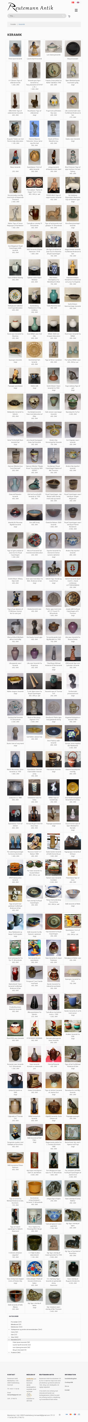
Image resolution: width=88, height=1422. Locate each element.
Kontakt (67, 1390)
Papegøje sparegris (72, 1116)
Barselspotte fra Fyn (73, 412)
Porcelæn (14, 1322)
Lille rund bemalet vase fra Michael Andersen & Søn (73, 113)
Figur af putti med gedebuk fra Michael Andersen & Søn (15, 906)
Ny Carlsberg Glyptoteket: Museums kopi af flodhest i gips (72, 197)
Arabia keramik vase (34, 609)
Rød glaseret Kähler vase (72, 958)
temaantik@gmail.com (14, 1395)
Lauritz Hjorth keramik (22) (22, 1345)
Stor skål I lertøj (34, 522)
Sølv (12, 1335)
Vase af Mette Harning (15, 277)
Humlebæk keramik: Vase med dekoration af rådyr (34, 414)
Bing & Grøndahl (72, 59)
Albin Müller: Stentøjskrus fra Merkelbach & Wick (53, 280)
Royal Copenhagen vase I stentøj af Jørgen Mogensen (72, 496)
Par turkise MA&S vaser (73, 360)
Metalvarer (15, 1327)
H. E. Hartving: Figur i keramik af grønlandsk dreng (53, 1281)
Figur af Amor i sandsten (53, 360)
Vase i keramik (34, 1064)
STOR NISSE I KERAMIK (34, 1038)
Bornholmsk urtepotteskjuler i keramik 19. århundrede (34, 1200)
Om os (67, 1386)
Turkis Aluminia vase (54, 306)
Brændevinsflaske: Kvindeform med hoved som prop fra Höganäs (73, 280)
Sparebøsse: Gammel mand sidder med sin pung (34, 772)
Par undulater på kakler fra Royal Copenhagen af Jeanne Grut (72, 1173)
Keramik (14, 1340)
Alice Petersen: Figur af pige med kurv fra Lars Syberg (73, 169)
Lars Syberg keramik (53, 55)
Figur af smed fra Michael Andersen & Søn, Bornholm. (15, 1201)
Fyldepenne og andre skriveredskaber (24, 1329)
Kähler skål (34, 386)
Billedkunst (14, 1324)
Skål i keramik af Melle (72, 904)
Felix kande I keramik (54, 769)
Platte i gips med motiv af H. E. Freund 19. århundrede (53, 611)
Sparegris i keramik (15, 360)
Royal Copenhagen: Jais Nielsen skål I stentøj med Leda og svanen (54, 496)
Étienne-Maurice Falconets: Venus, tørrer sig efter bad (34, 141)
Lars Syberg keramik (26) (21, 1347)
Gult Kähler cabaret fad (34, 737)
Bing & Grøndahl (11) (19, 1350)
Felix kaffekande (53, 1064)
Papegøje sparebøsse (15, 386)
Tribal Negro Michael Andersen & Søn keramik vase (53, 665)
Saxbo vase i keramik (73, 139)
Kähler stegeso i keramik (15, 691)
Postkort (14, 1353)
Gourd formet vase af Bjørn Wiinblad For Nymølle (73, 826)
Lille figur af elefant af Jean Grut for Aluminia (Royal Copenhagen (53, 252)
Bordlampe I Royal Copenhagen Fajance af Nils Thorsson (54, 468)
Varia (13, 1332)
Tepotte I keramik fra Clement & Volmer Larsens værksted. (54, 553)
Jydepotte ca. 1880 (15, 798)
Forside (13, 24)
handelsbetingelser (71, 1378)
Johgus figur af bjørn (54, 1199)
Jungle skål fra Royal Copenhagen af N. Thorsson (73, 611)
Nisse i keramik (15, 167)
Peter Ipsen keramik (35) (21, 1342)
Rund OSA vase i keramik (15, 1038)
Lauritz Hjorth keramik (34, 59)
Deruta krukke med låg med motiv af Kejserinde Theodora (15, 197)
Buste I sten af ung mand (15, 743)
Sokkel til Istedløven (34, 1090)
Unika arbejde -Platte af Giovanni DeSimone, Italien (34, 1281)
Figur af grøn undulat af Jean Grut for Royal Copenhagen (15, 553)
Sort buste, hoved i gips (34, 637)
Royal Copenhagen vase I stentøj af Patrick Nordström (72, 525)
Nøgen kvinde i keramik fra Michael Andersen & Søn (73, 252)
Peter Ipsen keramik (15, 59)
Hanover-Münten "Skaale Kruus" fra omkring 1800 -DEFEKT (34, 468)
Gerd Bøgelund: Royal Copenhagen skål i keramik (15, 248)
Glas (12, 1337)
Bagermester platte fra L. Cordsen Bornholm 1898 (53, 1144)
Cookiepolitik (69, 1382)
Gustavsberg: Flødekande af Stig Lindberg (34, 308)
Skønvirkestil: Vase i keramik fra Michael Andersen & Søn (15, 986)
